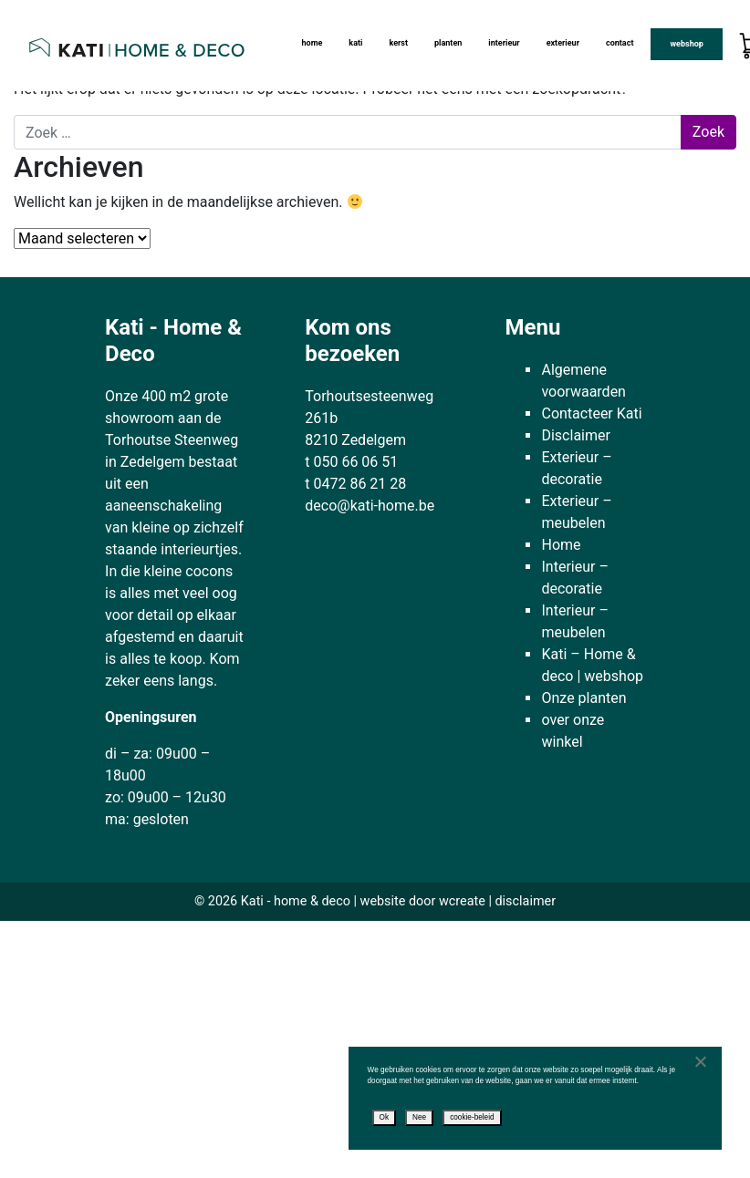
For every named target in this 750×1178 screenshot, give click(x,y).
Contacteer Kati (591, 413)
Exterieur (563, 42)
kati (355, 42)
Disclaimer (575, 435)
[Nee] (700, 1061)
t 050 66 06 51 (351, 461)
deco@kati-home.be (369, 505)
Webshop (686, 43)
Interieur (503, 42)
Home (311, 42)
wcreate (462, 901)
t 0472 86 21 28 (355, 483)
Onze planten (583, 698)
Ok (385, 1117)
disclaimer (525, 901)
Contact (620, 42)
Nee (419, 1117)
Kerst (398, 42)
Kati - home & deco (295, 901)
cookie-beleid (472, 1117)
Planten (448, 42)
